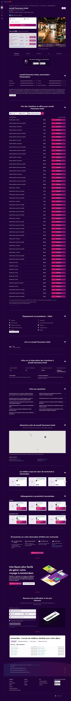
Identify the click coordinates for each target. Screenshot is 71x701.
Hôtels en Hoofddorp (41, 653)
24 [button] (45, 37)
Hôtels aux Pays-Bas (25, 5)
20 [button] (25, 37)
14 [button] (28, 34)
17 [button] (17, 37)
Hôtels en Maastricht (41, 651)
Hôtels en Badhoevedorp (42, 650)
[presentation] (42, 63)
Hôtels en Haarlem (14, 653)
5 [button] (50, 29)
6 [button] (53, 29)
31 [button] (17, 42)
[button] (2, 2)
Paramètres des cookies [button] (13, 305)
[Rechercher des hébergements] (1, 7)
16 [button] (33, 34)
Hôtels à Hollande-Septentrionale (34, 5)
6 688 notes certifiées (17, 15)
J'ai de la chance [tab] (33, 641)
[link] (21, 508)
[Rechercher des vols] (1, 5)
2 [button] (33, 29)
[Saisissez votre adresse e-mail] (23, 617)
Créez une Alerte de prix (56, 545)
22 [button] (31, 37)
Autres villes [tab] (13, 641)
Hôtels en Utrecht (14, 650)
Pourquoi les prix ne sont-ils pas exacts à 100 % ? (38, 672)
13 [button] (25, 34)
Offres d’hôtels (11, 5)
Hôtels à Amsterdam (43, 5)
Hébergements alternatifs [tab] (23, 641)
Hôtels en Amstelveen (14, 648)
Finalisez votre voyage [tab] (42, 641)
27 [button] (53, 37)
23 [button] (33, 37)
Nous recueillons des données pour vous (38, 670)
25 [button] (47, 37)
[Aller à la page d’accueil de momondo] (7, 1)
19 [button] (50, 34)
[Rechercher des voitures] (1, 10)
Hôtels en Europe (17, 5)
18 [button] (20, 37)
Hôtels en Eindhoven (14, 651)
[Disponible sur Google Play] (36, 63)
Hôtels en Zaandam (41, 648)
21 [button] (28, 37)
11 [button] (20, 34)
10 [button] (17, 34)
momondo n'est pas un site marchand (38, 668)
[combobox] (23, 611)
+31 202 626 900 (12, 13)
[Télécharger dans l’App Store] (42, 63)
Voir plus (63, 500)
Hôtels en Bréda (13, 654)
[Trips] (1, 15)
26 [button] (50, 37)
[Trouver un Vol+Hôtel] (1, 12)
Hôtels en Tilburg (41, 654)
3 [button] (45, 29)
